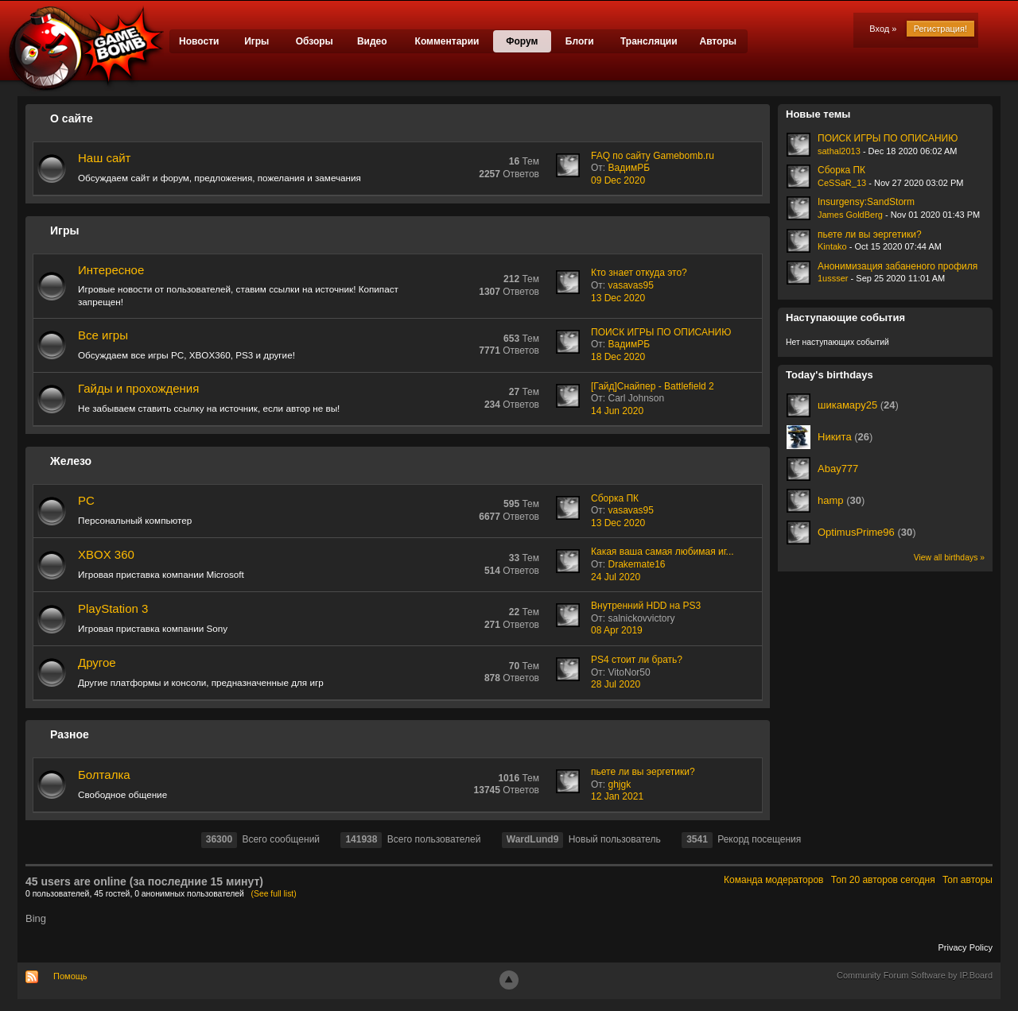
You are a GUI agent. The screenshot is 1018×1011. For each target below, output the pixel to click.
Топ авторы (967, 879)
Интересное (111, 270)
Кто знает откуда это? (639, 272)
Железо (70, 461)
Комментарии (447, 41)
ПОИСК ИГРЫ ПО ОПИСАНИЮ (661, 332)
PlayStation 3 (113, 608)
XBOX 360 (106, 554)
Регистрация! (940, 28)
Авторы (717, 41)
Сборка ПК (615, 498)
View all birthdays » (949, 557)
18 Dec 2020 (618, 356)
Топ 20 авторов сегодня (883, 879)
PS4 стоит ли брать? (636, 659)
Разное (69, 734)
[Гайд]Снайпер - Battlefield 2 (652, 386)
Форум (522, 41)
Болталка (104, 774)
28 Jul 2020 (615, 684)
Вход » (882, 28)
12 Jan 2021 (617, 796)
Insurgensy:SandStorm (866, 201)
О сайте (71, 118)
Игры (256, 41)
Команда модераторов (773, 879)
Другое (97, 662)
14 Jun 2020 (617, 410)
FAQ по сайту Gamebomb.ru (652, 155)
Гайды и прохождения (138, 388)
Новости (199, 41)
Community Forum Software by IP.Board (915, 975)
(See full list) (274, 893)
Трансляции (649, 41)
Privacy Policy (965, 947)
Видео (372, 41)
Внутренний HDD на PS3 (646, 605)
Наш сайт (104, 158)
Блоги (579, 41)
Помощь (70, 976)
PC (86, 500)
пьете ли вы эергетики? (643, 771)
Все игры (103, 335)
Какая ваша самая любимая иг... (662, 551)
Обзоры (314, 41)
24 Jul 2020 (615, 577)
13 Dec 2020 (618, 298)
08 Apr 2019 (617, 630)
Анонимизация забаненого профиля (897, 266)
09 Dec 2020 (618, 180)
